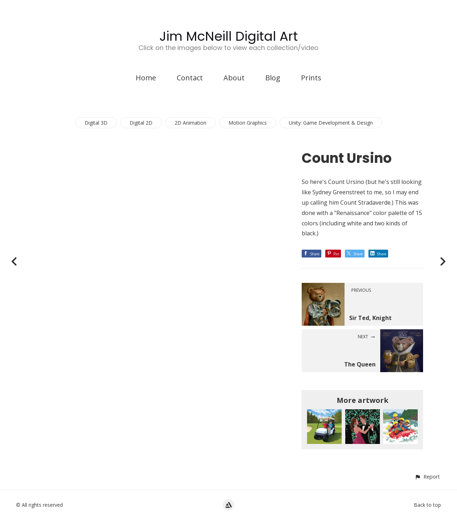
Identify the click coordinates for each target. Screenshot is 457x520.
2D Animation (190, 122)
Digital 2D (141, 122)
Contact (190, 77)
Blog (272, 77)
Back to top (427, 504)
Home (146, 77)
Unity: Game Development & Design (331, 122)
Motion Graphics (247, 122)
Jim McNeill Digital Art (229, 36)
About (234, 77)
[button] (427, 476)
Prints (311, 77)
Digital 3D (96, 122)
